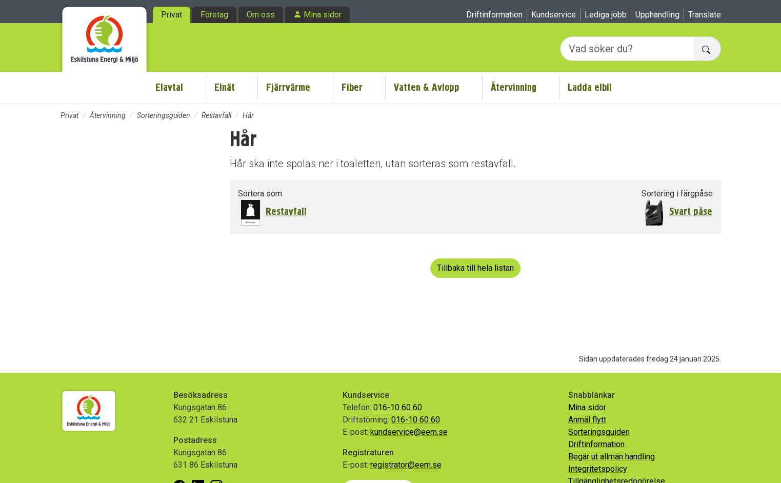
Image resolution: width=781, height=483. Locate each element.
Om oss (261, 14)
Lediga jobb (606, 14)
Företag (214, 14)
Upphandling (657, 14)
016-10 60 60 (397, 407)
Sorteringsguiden (163, 115)
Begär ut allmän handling (611, 456)
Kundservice (553, 14)
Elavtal (169, 87)
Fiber (352, 87)
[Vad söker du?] (627, 48)
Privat (171, 14)
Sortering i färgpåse (677, 193)
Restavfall (216, 115)
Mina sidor (323, 14)
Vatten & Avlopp (426, 87)
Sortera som (260, 193)
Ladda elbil (590, 87)
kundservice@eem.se (409, 432)
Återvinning (513, 87)
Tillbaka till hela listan (475, 268)
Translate (704, 14)
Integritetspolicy (597, 469)
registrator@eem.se (406, 465)
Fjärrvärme (288, 87)
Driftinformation (494, 14)
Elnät (224, 87)
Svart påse (690, 211)
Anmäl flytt (587, 420)
